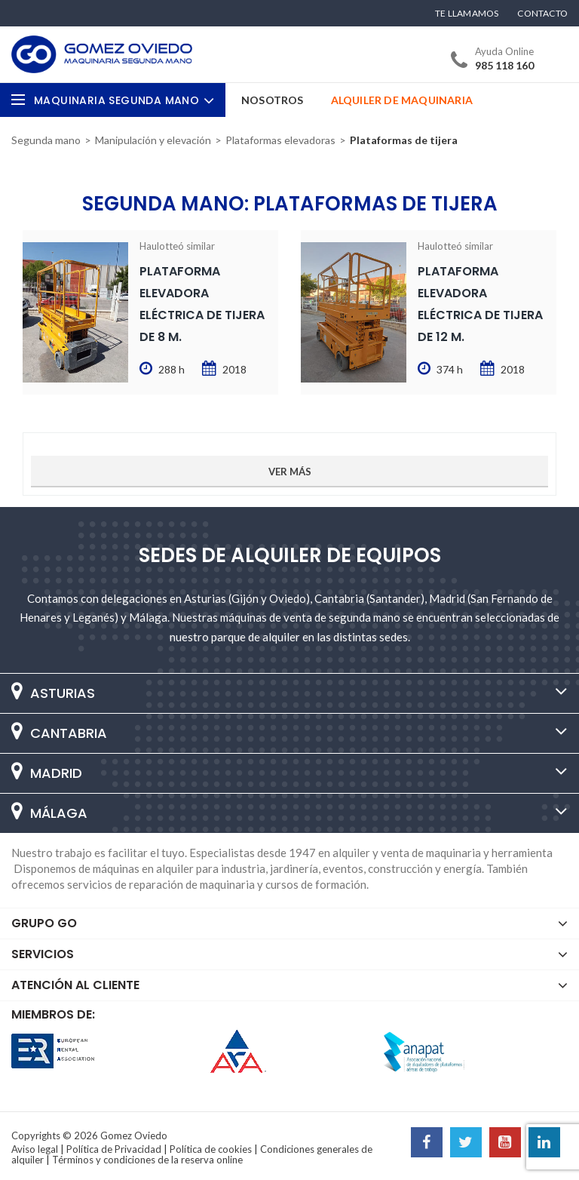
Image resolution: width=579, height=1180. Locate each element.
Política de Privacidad (113, 1149)
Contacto (542, 13)
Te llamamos (466, 13)
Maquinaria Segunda (124, 100)
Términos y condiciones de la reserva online (147, 1160)
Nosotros (272, 100)
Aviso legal (34, 1149)
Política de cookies (211, 1149)
